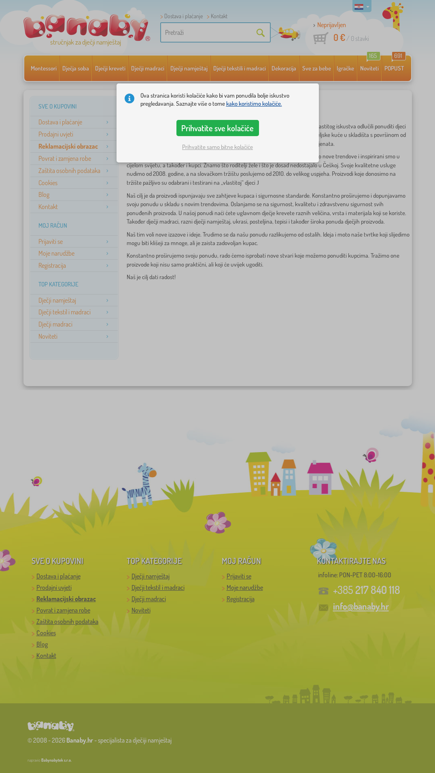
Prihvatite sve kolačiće (217, 128)
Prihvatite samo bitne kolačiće (217, 147)
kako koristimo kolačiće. (254, 103)
